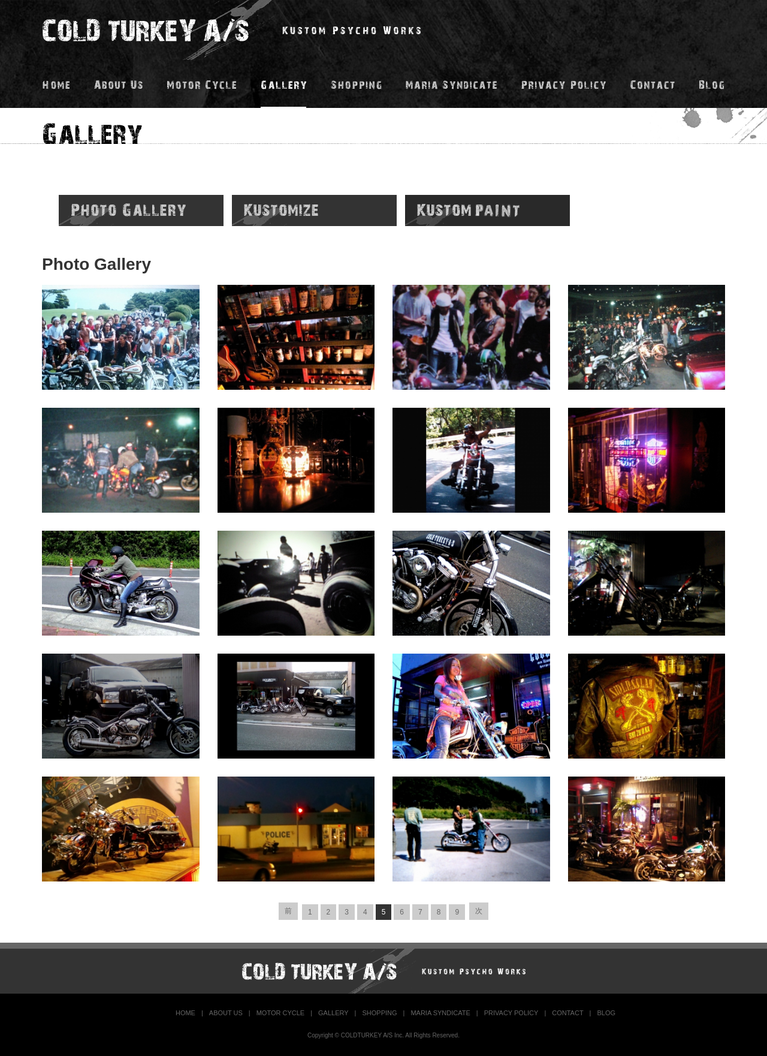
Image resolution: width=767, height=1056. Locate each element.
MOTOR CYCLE (280, 1012)
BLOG (606, 1012)
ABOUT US (226, 1012)
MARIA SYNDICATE (440, 1012)
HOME (185, 1012)
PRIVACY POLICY (511, 1012)
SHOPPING (379, 1012)
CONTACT (567, 1012)
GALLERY (333, 1012)
